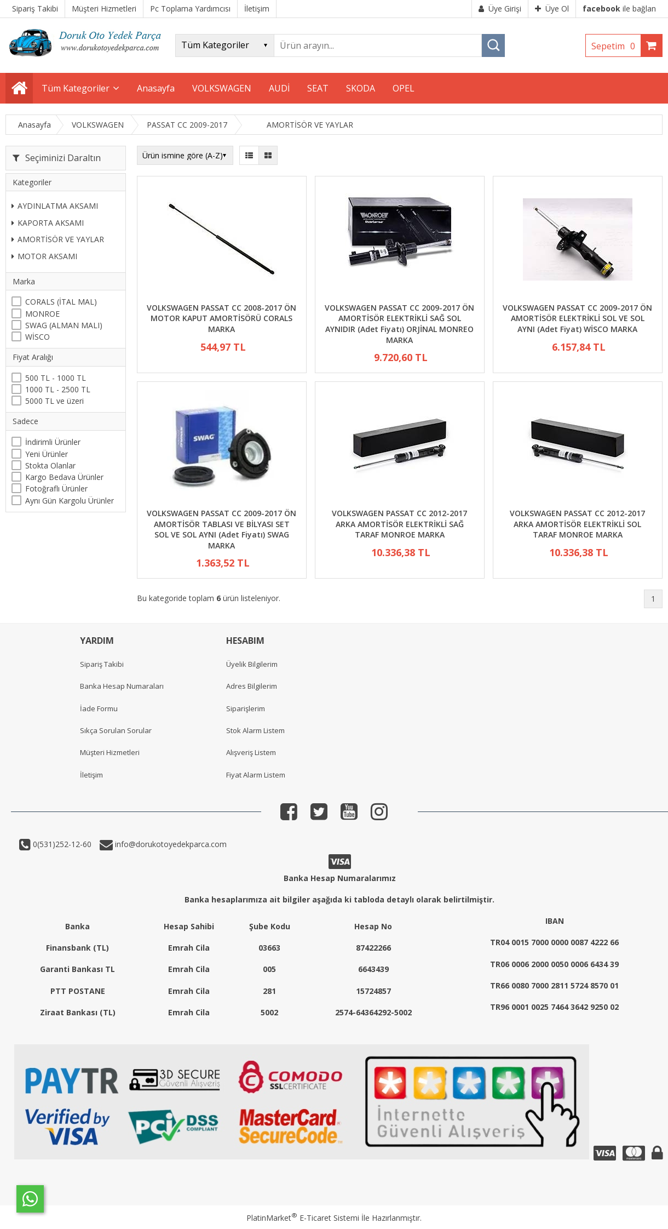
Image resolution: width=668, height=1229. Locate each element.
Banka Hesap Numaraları (122, 686)
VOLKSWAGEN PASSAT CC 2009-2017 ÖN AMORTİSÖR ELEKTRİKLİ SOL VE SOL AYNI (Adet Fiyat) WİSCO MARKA (577, 318)
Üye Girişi (500, 8)
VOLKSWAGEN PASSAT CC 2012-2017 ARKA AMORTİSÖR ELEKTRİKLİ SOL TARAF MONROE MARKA (577, 524)
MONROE (42, 313)
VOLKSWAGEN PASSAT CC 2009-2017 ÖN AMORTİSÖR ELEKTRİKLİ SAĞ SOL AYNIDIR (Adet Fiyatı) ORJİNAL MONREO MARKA (399, 323)
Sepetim (616, 46)
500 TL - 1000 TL (55, 378)
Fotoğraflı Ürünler (56, 488)
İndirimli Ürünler (52, 442)
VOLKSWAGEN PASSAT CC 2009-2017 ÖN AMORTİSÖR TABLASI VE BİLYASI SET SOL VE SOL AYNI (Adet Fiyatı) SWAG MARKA (221, 529)
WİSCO (37, 336)
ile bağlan (619, 8)
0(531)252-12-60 (61, 844)
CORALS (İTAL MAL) (61, 301)
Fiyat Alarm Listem (255, 775)
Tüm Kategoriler (76, 88)
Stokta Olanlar (50, 465)
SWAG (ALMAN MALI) (63, 325)
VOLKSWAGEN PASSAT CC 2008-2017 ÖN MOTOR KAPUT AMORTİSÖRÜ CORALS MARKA (221, 318)
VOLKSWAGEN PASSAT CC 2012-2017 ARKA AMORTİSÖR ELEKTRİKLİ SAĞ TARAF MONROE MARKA (399, 524)
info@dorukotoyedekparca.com (170, 844)
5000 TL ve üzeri (54, 401)
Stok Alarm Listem (255, 730)
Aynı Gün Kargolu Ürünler (69, 500)
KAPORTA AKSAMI (47, 223)
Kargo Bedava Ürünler (64, 477)
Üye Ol (552, 8)
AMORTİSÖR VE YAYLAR (57, 239)
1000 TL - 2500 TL (57, 389)
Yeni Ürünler (46, 454)
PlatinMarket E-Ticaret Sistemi (302, 1218)
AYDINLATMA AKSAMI (54, 206)
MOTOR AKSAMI (44, 256)
